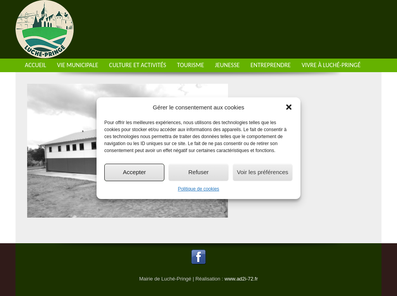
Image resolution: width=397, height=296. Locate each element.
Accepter (134, 172)
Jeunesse (227, 65)
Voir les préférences (262, 172)
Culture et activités (137, 65)
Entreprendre (270, 65)
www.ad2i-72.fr (241, 279)
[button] (289, 107)
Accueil (35, 65)
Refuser (198, 172)
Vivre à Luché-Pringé (331, 65)
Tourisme (190, 65)
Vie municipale (77, 65)
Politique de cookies (198, 189)
